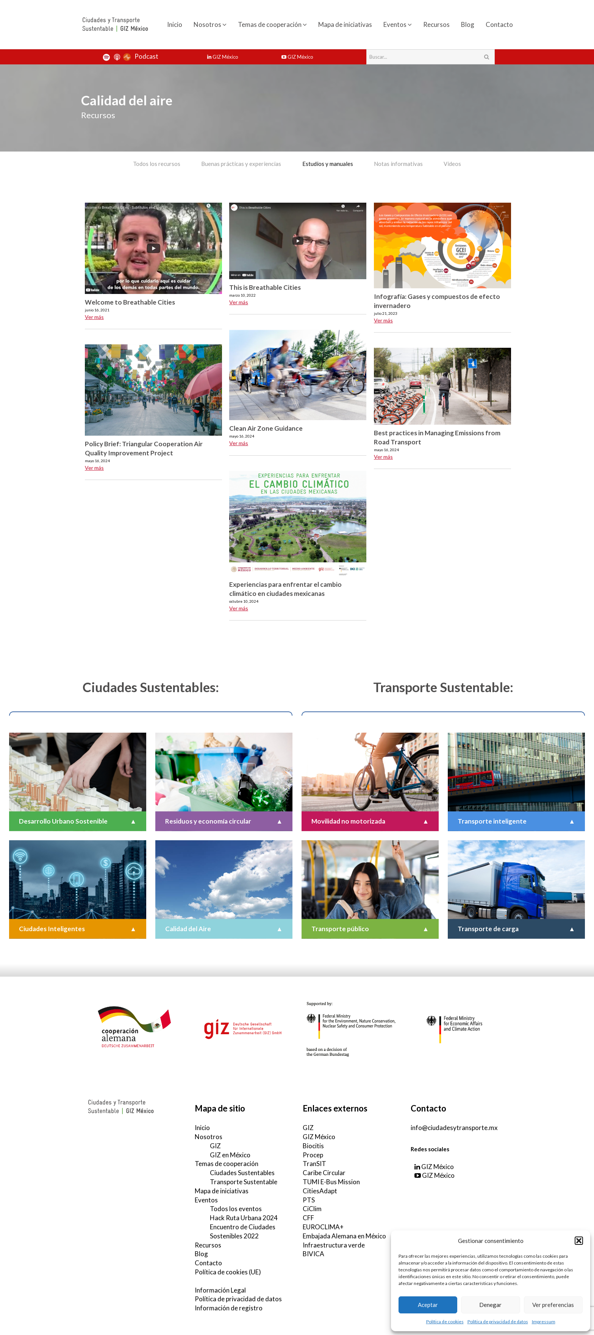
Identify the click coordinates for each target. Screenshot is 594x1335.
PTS (309, 1200)
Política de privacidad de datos (497, 1321)
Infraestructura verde (334, 1244)
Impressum (543, 1321)
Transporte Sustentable (243, 1181)
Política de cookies (445, 1321)
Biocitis (313, 1145)
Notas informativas (399, 163)
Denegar (490, 1304)
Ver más (94, 316)
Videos (454, 163)
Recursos (436, 24)
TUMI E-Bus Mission (331, 1181)
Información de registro (229, 1308)
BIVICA (313, 1253)
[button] (579, 1240)
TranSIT (314, 1163)
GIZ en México (230, 1154)
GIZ (215, 1145)
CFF (308, 1217)
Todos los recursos (155, 163)
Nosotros (210, 24)
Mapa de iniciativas (345, 24)
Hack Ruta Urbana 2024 (244, 1217)
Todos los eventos (236, 1208)
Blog (467, 24)
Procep (313, 1154)
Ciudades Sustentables (242, 1172)
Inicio (174, 24)
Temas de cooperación (272, 24)
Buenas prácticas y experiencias (241, 163)
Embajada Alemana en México (344, 1236)
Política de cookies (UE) (228, 1272)
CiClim (312, 1208)
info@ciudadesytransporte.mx (454, 1127)
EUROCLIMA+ (323, 1226)
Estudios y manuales (327, 163)
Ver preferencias (553, 1304)
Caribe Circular (324, 1172)
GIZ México (222, 57)
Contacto (499, 24)
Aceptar (428, 1304)
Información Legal (220, 1289)
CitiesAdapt (320, 1190)
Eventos (397, 24)
